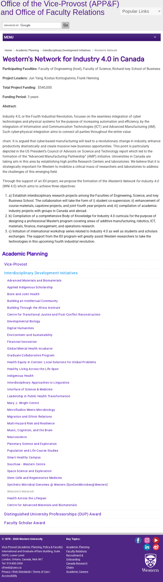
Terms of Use (41, 571)
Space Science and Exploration (29, 471)
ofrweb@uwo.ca (11, 567)
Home (8, 50)
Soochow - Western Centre (26, 464)
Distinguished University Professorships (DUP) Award (52, 514)
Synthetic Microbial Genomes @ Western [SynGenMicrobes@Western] (57, 485)
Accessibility (9, 575)
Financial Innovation (22, 342)
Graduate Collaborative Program (31, 355)
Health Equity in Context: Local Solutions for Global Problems (51, 362)
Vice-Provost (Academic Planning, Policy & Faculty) (32, 547)
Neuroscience (17, 437)
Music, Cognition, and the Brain (30, 430)
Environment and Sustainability (30, 335)
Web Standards (21, 571)
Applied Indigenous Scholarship (30, 287)
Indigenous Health (20, 376)
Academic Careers (77, 571)
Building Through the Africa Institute (33, 308)
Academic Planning (27, 50)
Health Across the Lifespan (26, 498)
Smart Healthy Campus (24, 457)
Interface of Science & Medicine (30, 389)
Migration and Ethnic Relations (29, 416)
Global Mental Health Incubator (30, 348)
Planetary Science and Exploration (32, 444)
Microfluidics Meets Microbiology (31, 410)
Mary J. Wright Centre (23, 403)
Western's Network (20, 491)
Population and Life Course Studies (32, 451)
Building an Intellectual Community (32, 301)
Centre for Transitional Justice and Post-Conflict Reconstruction (54, 314)
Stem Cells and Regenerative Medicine (34, 478)
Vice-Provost (15, 264)
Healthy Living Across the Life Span (33, 369)
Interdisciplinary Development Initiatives (67, 50)
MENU (9, 37)
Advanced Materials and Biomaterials (34, 280)
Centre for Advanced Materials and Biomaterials (42, 505)
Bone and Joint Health (23, 294)
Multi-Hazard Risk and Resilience (31, 423)
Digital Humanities (20, 328)
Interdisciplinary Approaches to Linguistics (38, 382)
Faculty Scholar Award (24, 523)
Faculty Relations (76, 551)
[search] (31, 25)
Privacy (6, 571)
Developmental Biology (23, 321)
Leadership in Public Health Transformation (38, 396)
